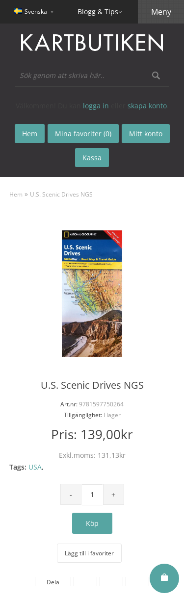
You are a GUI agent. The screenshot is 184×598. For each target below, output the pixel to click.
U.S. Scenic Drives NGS (61, 194)
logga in (96, 105)
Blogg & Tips (98, 11)
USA (35, 467)
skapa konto (147, 105)
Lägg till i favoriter (89, 553)
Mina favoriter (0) (83, 133)
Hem (16, 194)
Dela (53, 582)
